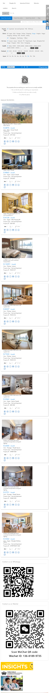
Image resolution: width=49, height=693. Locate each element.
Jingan (10, 33)
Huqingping (13, 38)
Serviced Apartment (19, 29)
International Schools (25, 3)
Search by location (6, 18)
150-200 (26, 51)
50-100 (15, 51)
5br (20, 56)
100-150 (20, 51)
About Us (14, 8)
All (7, 29)
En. (13, 13)
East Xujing (19, 38)
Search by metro (18, 18)
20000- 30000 (29, 46)
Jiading (27, 35)
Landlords (5, 8)
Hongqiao (13, 43)
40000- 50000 (11, 48)
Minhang (15, 35)
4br (18, 56)
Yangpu (43, 33)
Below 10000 (12, 46)
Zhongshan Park (41, 41)
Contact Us (5, 13)
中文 (11, 13)
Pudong (23, 33)
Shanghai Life (12, 3)
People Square (29, 41)
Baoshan (23, 35)
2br (13, 56)
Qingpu (34, 33)
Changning (28, 33)
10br (34, 56)
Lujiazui (11, 41)
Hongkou (38, 33)
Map (39, 18)
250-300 (37, 51)
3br (15, 56)
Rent (4, 3)
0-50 (10, 51)
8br (28, 56)
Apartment (11, 29)
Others (25, 38)
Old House (30, 29)
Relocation (36, 3)
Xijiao (22, 43)
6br (23, 56)
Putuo (19, 35)
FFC (24, 41)
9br (31, 56)
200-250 (31, 51)
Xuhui (14, 33)
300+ (42, 51)
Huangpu (19, 33)
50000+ (17, 48)
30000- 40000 (37, 46)
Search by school (30, 18)
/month (9, 128)
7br (26, 56)
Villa (26, 29)
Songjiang (9, 35)
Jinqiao (15, 41)
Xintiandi (20, 41)
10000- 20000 (20, 46)
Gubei (18, 43)
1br (10, 56)
